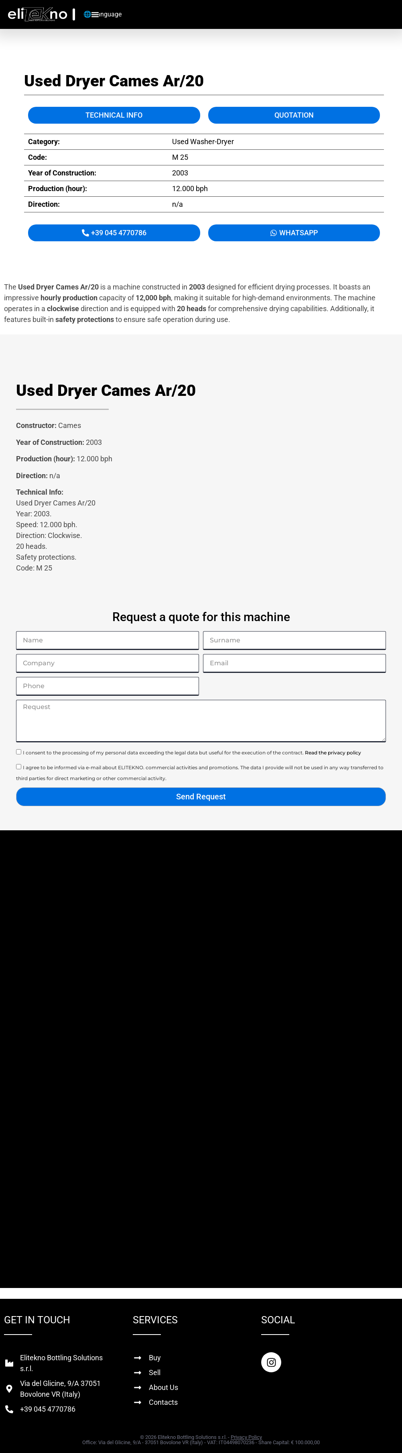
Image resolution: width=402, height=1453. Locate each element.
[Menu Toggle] (95, 14)
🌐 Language (102, 14)
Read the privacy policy (333, 753)
